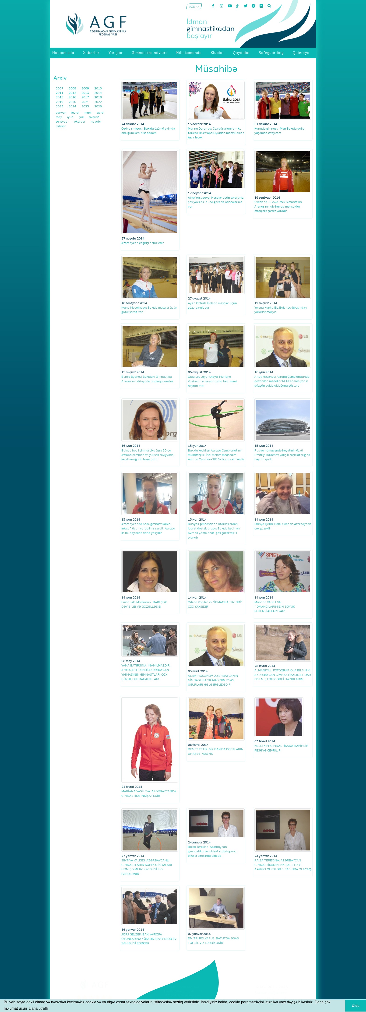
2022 (98, 102)
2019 (60, 102)
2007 (60, 88)
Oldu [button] (355, 1006)
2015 (60, 97)
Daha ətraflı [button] (38, 1008)
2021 (85, 102)
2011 (60, 93)
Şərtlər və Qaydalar (271, 993)
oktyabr (80, 121)
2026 (98, 106)
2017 (85, 97)
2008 (73, 88)
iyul (81, 117)
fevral (75, 112)
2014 (98, 93)
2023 (60, 106)
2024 (73, 106)
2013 (85, 93)
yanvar (61, 112)
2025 (85, 106)
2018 (98, 97)
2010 (98, 88)
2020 (73, 102)
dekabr (61, 126)
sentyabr (62, 121)
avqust (94, 117)
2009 (85, 88)
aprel (100, 112)
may (59, 117)
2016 (73, 97)
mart (88, 112)
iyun (70, 117)
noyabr (96, 121)
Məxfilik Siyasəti (271, 999)
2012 (73, 93)
